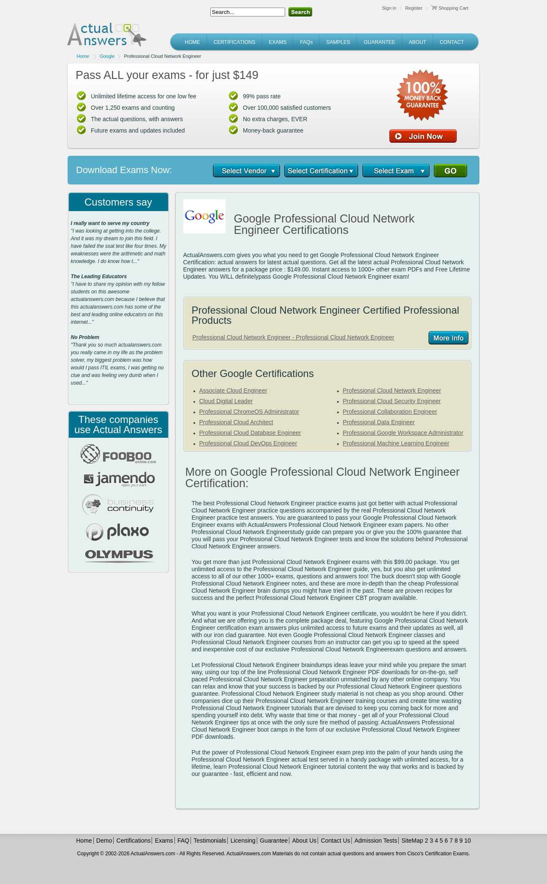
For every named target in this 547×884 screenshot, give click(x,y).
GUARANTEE (379, 42)
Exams (164, 840)
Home (83, 56)
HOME (192, 42)
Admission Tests (375, 840)
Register (413, 8)
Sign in (389, 8)
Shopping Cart (449, 8)
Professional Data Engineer (379, 422)
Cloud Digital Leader (226, 401)
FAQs (306, 42)
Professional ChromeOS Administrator (249, 411)
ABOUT (417, 42)
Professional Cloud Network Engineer (392, 390)
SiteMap (412, 840)
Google (107, 56)
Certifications (134, 840)
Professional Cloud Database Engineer (250, 432)
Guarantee (274, 840)
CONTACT (452, 42)
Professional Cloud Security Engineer (392, 401)
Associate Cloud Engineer (233, 390)
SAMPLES (338, 42)
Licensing (243, 840)
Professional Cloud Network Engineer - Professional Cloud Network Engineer (294, 337)
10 (467, 840)
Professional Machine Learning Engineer (396, 443)
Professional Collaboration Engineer (390, 411)
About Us (304, 840)
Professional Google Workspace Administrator (403, 432)
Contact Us (335, 840)
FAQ (183, 840)
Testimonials (209, 840)
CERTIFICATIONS (235, 42)
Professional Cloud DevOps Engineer (248, 443)
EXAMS (277, 42)
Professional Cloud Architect (236, 422)
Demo (104, 840)
